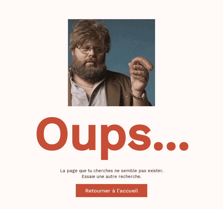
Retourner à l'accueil (111, 191)
